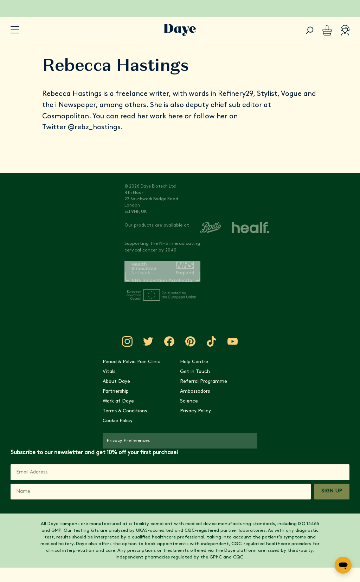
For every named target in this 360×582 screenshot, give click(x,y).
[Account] (345, 30)
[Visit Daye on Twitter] (148, 341)
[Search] (310, 30)
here (175, 116)
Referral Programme (203, 381)
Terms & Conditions (125, 411)
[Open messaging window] (343, 565)
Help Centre (194, 362)
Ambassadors (195, 391)
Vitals (109, 371)
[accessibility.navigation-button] (15, 30)
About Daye (116, 381)
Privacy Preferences (128, 440)
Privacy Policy (195, 411)
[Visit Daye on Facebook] (169, 341)
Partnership (116, 391)
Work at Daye (118, 401)
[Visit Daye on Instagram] (127, 341)
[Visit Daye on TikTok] (211, 341)
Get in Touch (195, 371)
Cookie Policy (118, 421)
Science (189, 401)
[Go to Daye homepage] (180, 30)
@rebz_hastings (94, 127)
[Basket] (327, 30)
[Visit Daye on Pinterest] (190, 341)
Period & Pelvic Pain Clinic (131, 362)
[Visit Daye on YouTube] (232, 341)
